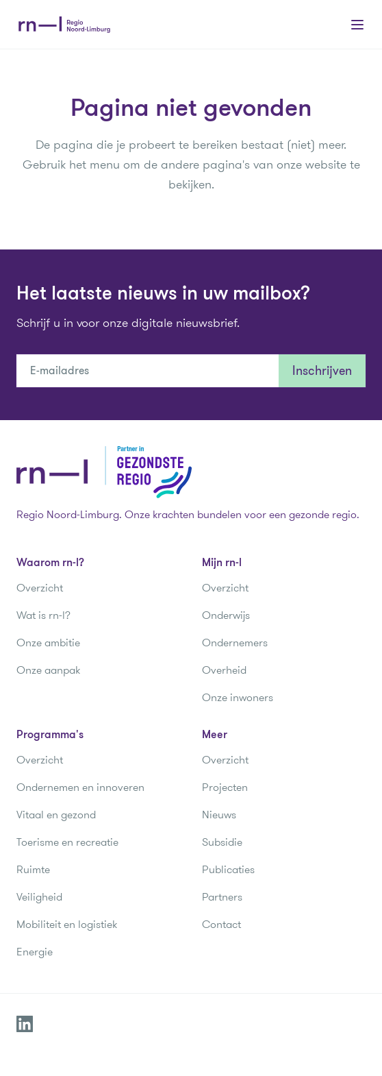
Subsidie (222, 842)
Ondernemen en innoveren (80, 787)
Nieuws (219, 814)
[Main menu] (357, 24)
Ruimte (33, 869)
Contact (221, 924)
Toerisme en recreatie (67, 842)
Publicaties (228, 869)
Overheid (224, 670)
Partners (222, 897)
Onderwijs (226, 615)
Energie (34, 951)
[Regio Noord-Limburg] (64, 24)
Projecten (225, 787)
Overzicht (39, 587)
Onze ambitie (48, 642)
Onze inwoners (237, 697)
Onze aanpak (48, 670)
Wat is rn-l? (43, 615)
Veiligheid (39, 897)
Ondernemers (235, 642)
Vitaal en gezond (56, 814)
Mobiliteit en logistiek (66, 924)
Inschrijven (322, 371)
